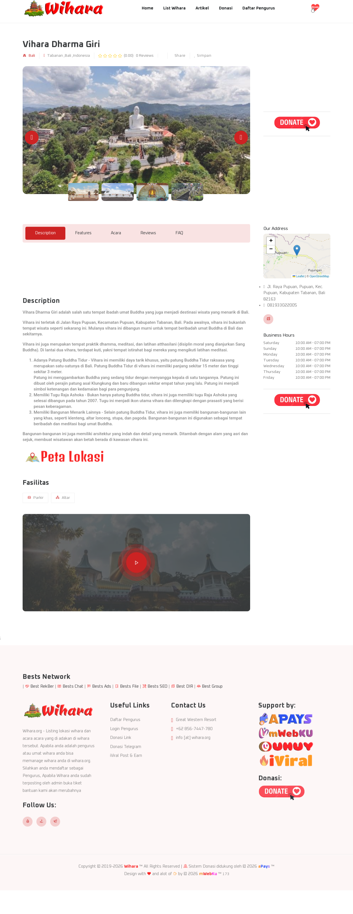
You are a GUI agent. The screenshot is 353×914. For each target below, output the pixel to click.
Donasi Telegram (125, 768)
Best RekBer (42, 708)
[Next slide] (241, 137)
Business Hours (279, 335)
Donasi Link (120, 759)
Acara (116, 254)
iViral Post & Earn (126, 777)
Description (45, 254)
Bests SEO (157, 708)
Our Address (275, 228)
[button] (296, 250)
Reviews (148, 254)
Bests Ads (101, 708)
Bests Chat (73, 708)
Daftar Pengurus (125, 742)
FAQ (179, 254)
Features (83, 254)
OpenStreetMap (319, 276)
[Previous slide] (32, 137)
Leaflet (298, 276)
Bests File (129, 708)
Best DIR (184, 708)
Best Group (212, 708)
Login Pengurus (124, 750)
